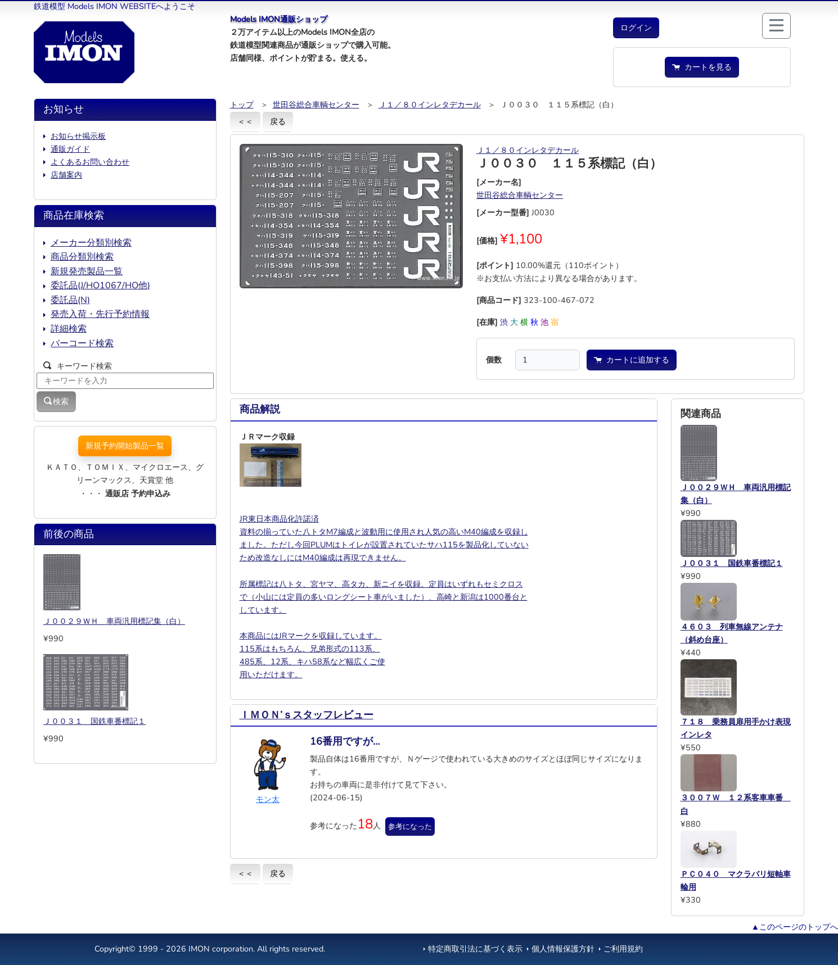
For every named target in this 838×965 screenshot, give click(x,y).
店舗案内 (66, 174)
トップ (242, 104)
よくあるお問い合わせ (90, 161)
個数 (494, 359)
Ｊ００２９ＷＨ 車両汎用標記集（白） (114, 621)
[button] (636, 27)
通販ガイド (70, 149)
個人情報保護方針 (562, 948)
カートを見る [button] (702, 67)
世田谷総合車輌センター (316, 104)
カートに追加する (631, 359)
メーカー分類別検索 (91, 243)
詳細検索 (69, 329)
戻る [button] (278, 121)
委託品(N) (70, 300)
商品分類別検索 (82, 257)
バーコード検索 (82, 343)
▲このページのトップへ (794, 926)
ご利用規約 (623, 948)
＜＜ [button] (245, 121)
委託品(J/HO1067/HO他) (100, 285)
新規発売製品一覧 (87, 271)
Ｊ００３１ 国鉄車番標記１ (94, 721)
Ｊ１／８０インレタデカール (430, 104)
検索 (56, 401)
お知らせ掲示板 (78, 136)
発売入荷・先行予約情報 (100, 314)
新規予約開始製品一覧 (124, 445)
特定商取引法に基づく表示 (475, 948)
